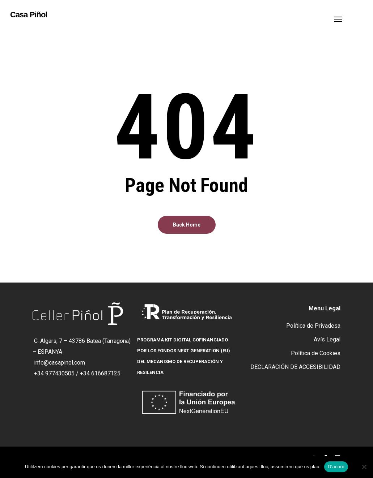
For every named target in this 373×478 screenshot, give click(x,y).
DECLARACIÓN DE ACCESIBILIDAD (295, 366)
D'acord (336, 466)
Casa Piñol (28, 15)
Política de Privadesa (313, 325)
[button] (338, 18)
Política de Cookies (315, 353)
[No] (364, 466)
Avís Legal (327, 339)
